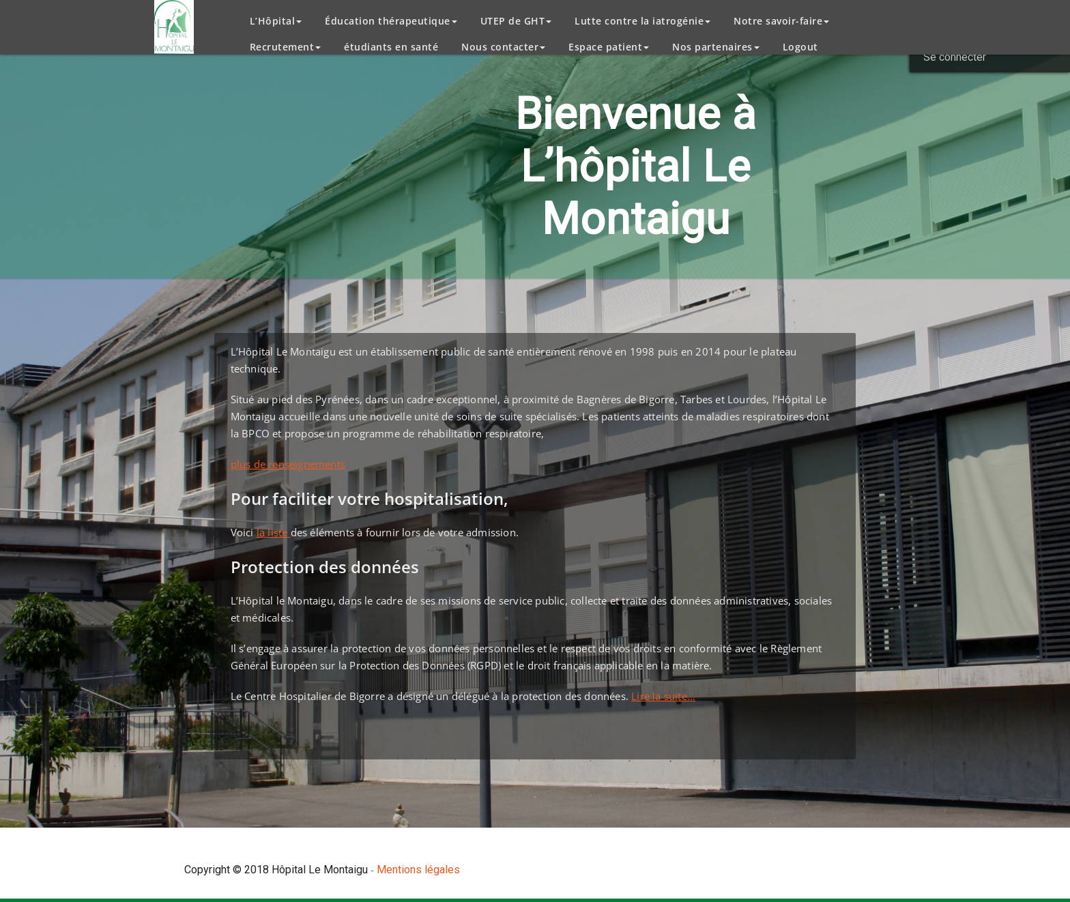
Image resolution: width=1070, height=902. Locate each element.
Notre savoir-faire (781, 20)
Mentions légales (418, 869)
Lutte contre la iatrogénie (642, 20)
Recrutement (285, 46)
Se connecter (954, 56)
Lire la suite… (663, 696)
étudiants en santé (391, 46)
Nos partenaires (716, 46)
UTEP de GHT (516, 20)
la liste (274, 532)
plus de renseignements (288, 464)
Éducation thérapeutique (391, 20)
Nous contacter (503, 46)
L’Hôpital (276, 20)
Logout (800, 46)
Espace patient (608, 46)
